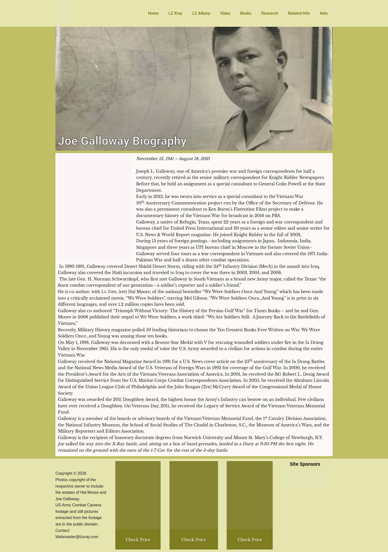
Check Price (250, 539)
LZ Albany (201, 13)
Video (225, 13)
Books (245, 13)
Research (269, 13)
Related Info (299, 13)
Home (153, 13)
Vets (324, 13)
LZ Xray (175, 13)
